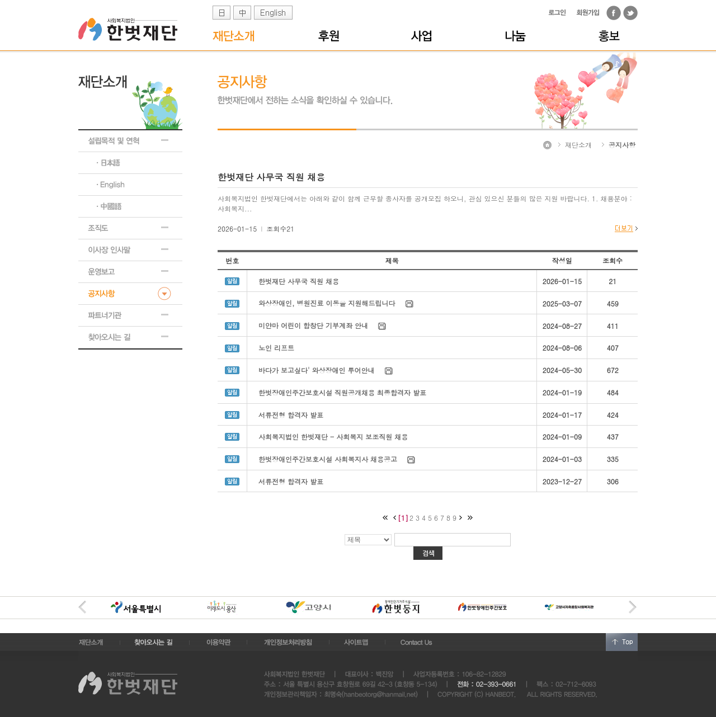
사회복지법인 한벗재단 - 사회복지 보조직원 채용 (333, 436)
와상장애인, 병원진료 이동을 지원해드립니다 (326, 303)
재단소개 (578, 144)
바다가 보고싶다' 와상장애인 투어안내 (316, 370)
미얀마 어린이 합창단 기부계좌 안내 (313, 325)
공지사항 (622, 144)
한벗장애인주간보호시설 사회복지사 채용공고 (327, 459)
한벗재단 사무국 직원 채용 (298, 281)
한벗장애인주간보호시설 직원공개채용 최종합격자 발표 (342, 392)
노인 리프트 (276, 347)
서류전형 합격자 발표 (290, 414)
